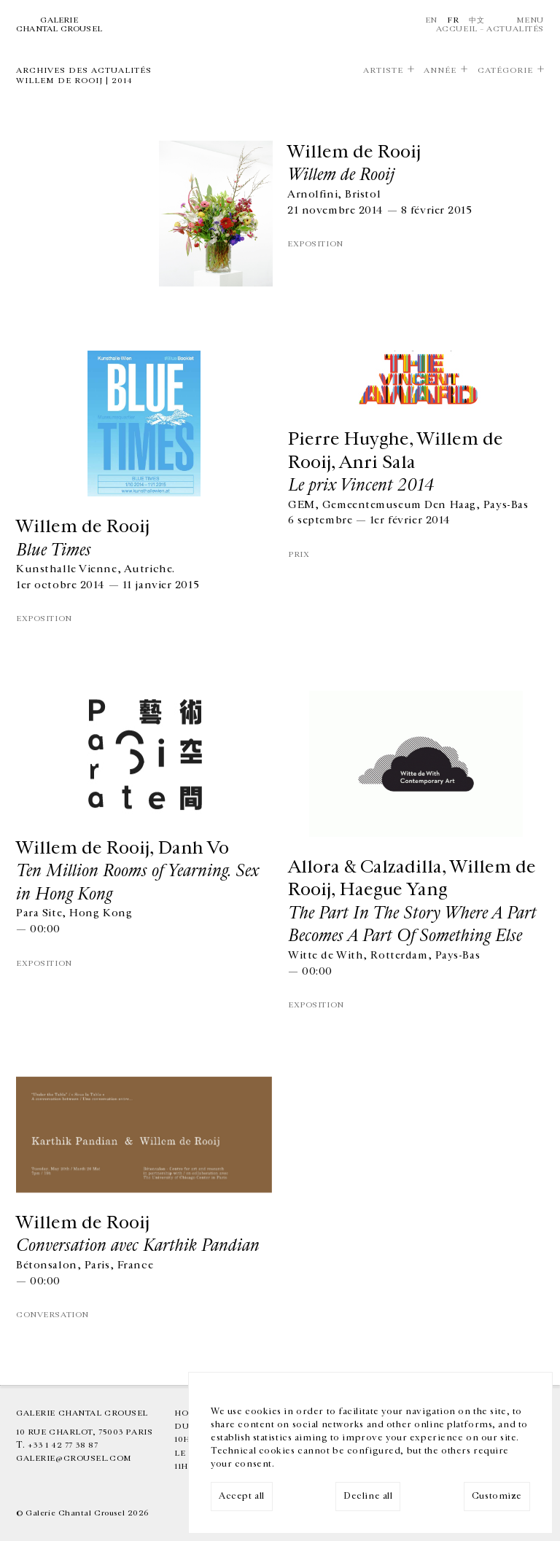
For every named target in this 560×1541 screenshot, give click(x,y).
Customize (497, 1496)
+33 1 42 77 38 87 (63, 1445)
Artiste (383, 70)
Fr (453, 20)
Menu (530, 20)
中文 (476, 20)
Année (440, 70)
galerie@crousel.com (74, 1458)
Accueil (457, 29)
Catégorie (505, 70)
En (431, 20)
